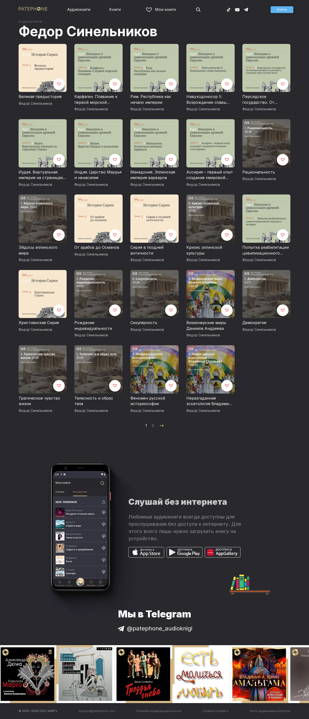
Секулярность (143, 322)
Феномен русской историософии (147, 401)
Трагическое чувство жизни (39, 401)
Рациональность (258, 172)
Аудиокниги (78, 9)
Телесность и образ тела (93, 401)
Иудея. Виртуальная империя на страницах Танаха (41, 175)
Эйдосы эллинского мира (38, 250)
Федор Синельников (88, 31)
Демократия (254, 322)
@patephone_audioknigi (154, 628)
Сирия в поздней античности (146, 250)
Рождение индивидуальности (93, 325)
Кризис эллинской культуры (204, 250)
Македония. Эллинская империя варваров (152, 175)
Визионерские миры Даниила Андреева (206, 325)
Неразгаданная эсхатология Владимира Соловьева (209, 401)
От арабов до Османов (96, 247)
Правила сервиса (215, 711)
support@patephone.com (96, 711)
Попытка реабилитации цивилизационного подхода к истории (265, 250)
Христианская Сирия (39, 322)
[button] (282, 9)
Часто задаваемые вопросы (269, 711)
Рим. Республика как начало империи (150, 99)
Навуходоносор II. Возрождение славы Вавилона (206, 99)
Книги (115, 9)
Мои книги (161, 9)
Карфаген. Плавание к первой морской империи (95, 99)
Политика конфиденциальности (159, 711)
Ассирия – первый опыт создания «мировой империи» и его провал (209, 175)
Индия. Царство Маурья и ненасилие (97, 175)
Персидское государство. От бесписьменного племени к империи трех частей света (261, 99)
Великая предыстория (40, 96)
